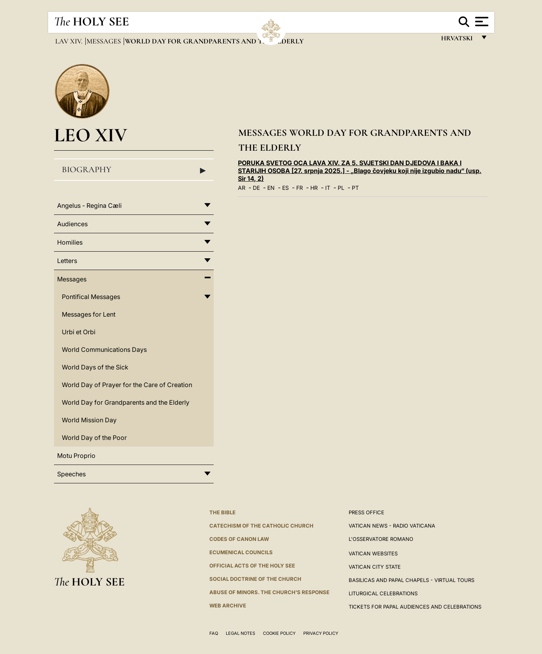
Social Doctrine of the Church (255, 579)
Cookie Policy (279, 633)
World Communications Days (104, 349)
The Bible (222, 512)
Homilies (70, 242)
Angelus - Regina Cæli (89, 205)
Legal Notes (240, 633)
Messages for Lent (88, 314)
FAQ (213, 633)
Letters (67, 261)
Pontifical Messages (91, 297)
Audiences (72, 224)
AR (241, 187)
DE (256, 187)
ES (285, 187)
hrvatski (458, 40)
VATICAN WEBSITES (373, 553)
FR (299, 187)
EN (271, 187)
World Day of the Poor (94, 437)
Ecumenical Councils (241, 552)
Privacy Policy (320, 633)
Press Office (366, 512)
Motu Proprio (76, 455)
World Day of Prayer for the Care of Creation (127, 385)
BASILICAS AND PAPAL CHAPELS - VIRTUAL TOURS (411, 580)
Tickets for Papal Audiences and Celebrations (415, 607)
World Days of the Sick (95, 367)
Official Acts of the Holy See (252, 565)
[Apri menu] (480, 21)
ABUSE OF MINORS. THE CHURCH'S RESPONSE (269, 592)
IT (327, 187)
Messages (104, 41)
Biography (134, 170)
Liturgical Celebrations (383, 593)
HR (314, 187)
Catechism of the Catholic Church (261, 525)
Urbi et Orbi (78, 332)
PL (341, 187)
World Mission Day (89, 420)
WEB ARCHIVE (227, 605)
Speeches (71, 474)
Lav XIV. (69, 41)
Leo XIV (90, 135)
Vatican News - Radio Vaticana (392, 525)
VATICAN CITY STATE (375, 567)
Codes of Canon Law (239, 539)
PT (355, 187)
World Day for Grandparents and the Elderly (125, 402)
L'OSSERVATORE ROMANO (381, 539)
